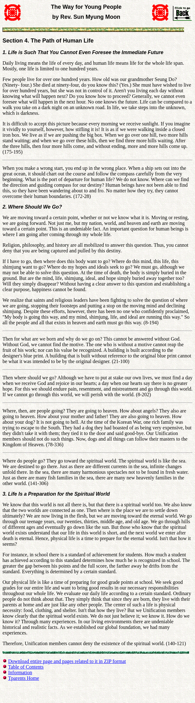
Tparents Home (23, 678)
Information (20, 672)
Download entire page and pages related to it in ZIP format (67, 661)
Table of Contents (26, 667)
